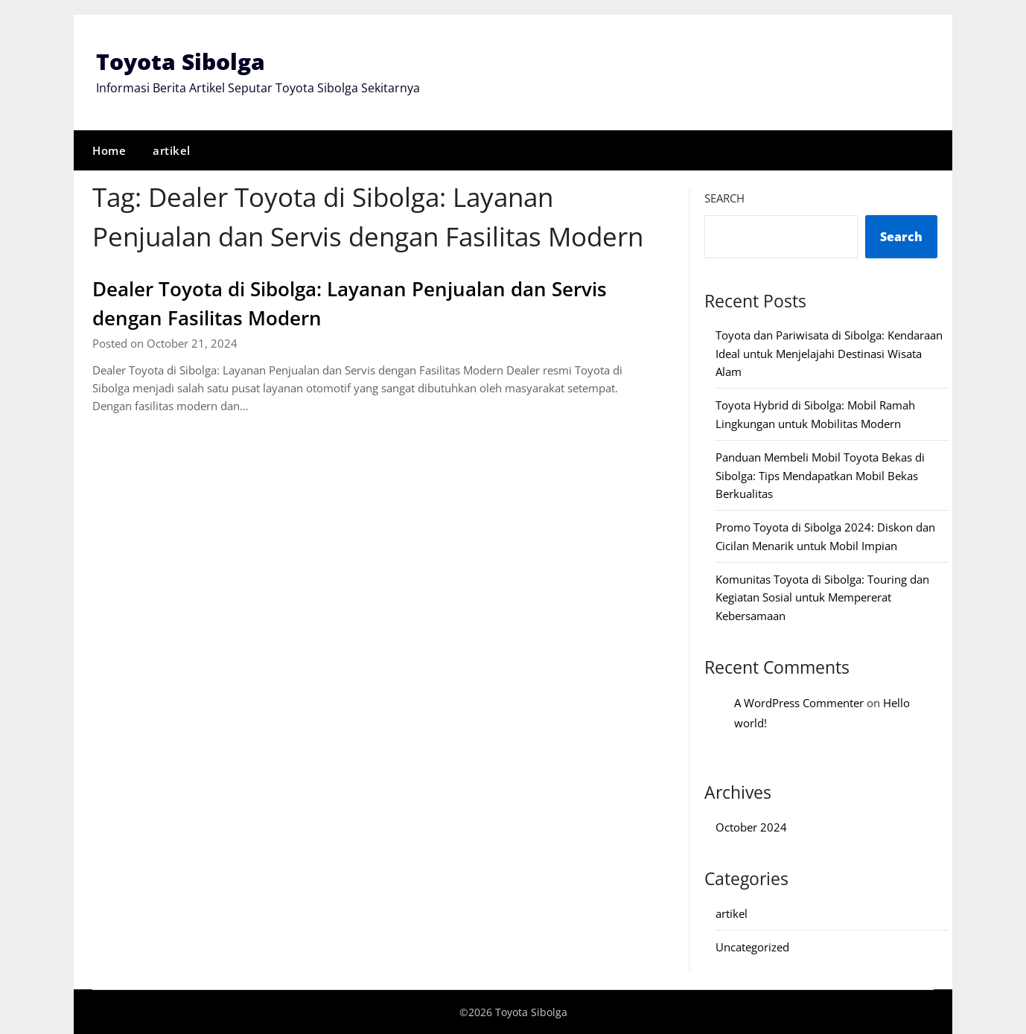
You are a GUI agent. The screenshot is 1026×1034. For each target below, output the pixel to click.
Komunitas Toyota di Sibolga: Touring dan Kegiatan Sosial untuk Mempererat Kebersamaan (822, 596)
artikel (172, 149)
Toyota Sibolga (180, 61)
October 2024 (751, 826)
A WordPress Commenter (799, 702)
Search (724, 197)
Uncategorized (752, 946)
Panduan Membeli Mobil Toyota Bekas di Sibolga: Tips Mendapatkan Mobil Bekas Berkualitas (820, 474)
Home (109, 149)
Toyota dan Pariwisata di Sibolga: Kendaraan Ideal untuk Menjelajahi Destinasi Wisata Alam (829, 352)
